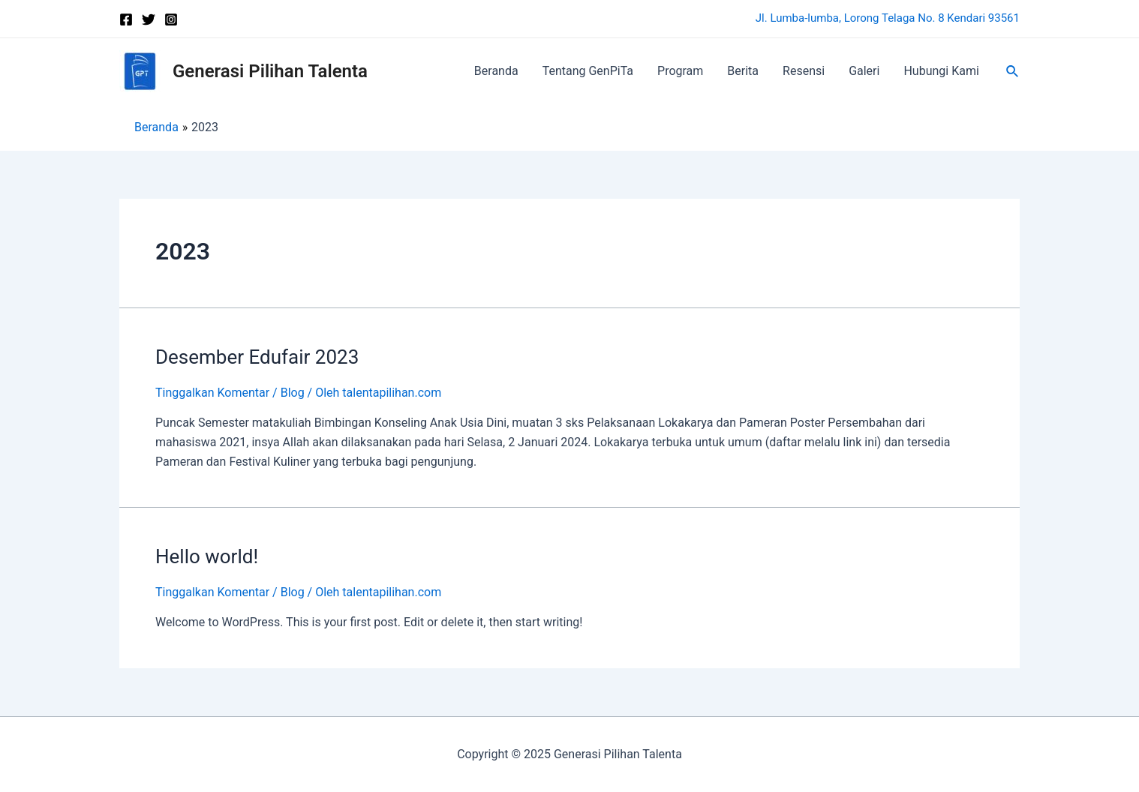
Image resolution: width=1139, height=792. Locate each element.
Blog (293, 393)
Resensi (804, 71)
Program (680, 71)
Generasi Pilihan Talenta (270, 71)
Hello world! (206, 556)
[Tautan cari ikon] (1013, 71)
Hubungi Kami (940, 71)
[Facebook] (126, 19)
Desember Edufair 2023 (257, 357)
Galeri (864, 71)
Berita (743, 71)
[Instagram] (171, 19)
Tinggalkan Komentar (212, 393)
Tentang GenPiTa (587, 71)
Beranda (496, 71)
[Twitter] (148, 19)
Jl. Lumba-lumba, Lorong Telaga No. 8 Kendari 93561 (888, 18)
